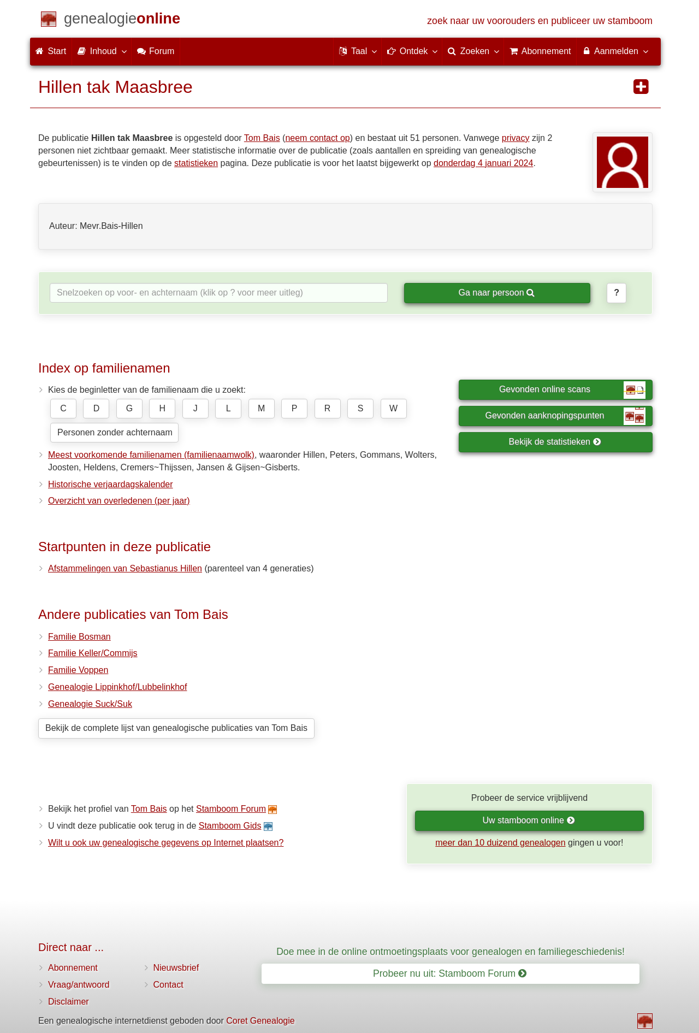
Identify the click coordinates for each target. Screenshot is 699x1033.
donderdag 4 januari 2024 (483, 163)
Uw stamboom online (528, 820)
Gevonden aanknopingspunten (565, 416)
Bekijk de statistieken (555, 441)
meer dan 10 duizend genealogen (500, 842)
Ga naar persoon (496, 292)
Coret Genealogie (260, 1020)
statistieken (196, 163)
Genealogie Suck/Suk (90, 704)
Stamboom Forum (231, 808)
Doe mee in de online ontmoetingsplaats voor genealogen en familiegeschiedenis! (450, 951)
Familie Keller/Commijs (93, 653)
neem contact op (317, 138)
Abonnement (73, 967)
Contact (168, 984)
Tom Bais (262, 138)
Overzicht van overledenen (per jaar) (119, 500)
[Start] (122, 20)
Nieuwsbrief (176, 967)
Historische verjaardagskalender (110, 484)
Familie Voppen (78, 670)
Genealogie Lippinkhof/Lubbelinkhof (117, 687)
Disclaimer (68, 1001)
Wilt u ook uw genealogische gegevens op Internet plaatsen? (165, 842)
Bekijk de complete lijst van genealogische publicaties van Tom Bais (176, 728)
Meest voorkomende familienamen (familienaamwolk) (151, 454)
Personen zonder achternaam (115, 432)
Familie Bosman (79, 636)
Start (50, 51)
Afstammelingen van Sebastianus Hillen (125, 568)
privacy (516, 138)
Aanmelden (614, 50)
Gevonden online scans (572, 390)
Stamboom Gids (230, 825)
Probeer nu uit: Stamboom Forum (449, 973)
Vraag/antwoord (78, 984)
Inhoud (101, 50)
